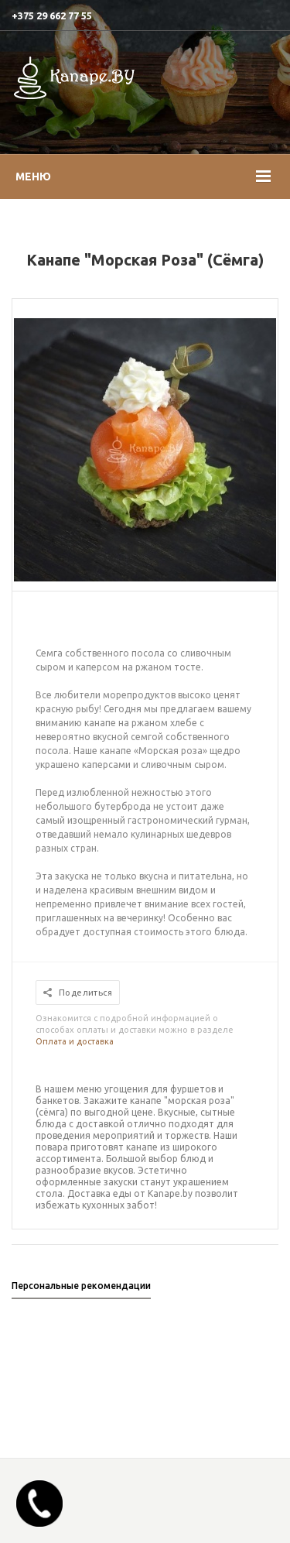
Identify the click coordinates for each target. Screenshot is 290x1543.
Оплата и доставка (75, 1041)
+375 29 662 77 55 (52, 15)
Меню (33, 176)
